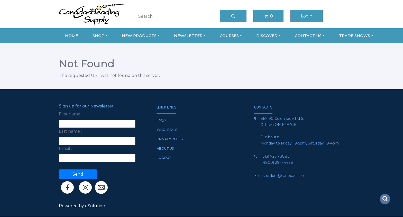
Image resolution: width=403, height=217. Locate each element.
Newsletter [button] (188, 35)
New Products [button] (139, 35)
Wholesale (167, 130)
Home (71, 35)
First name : (70, 114)
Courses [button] (229, 35)
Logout (164, 158)
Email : (65, 148)
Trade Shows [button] (354, 35)
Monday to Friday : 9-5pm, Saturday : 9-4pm (299, 143)
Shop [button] (98, 35)
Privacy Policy (170, 139)
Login (306, 16)
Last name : (70, 131)
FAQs (161, 120)
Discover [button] (266, 35)
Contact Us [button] (308, 35)
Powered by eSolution (82, 205)
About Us (165, 148)
